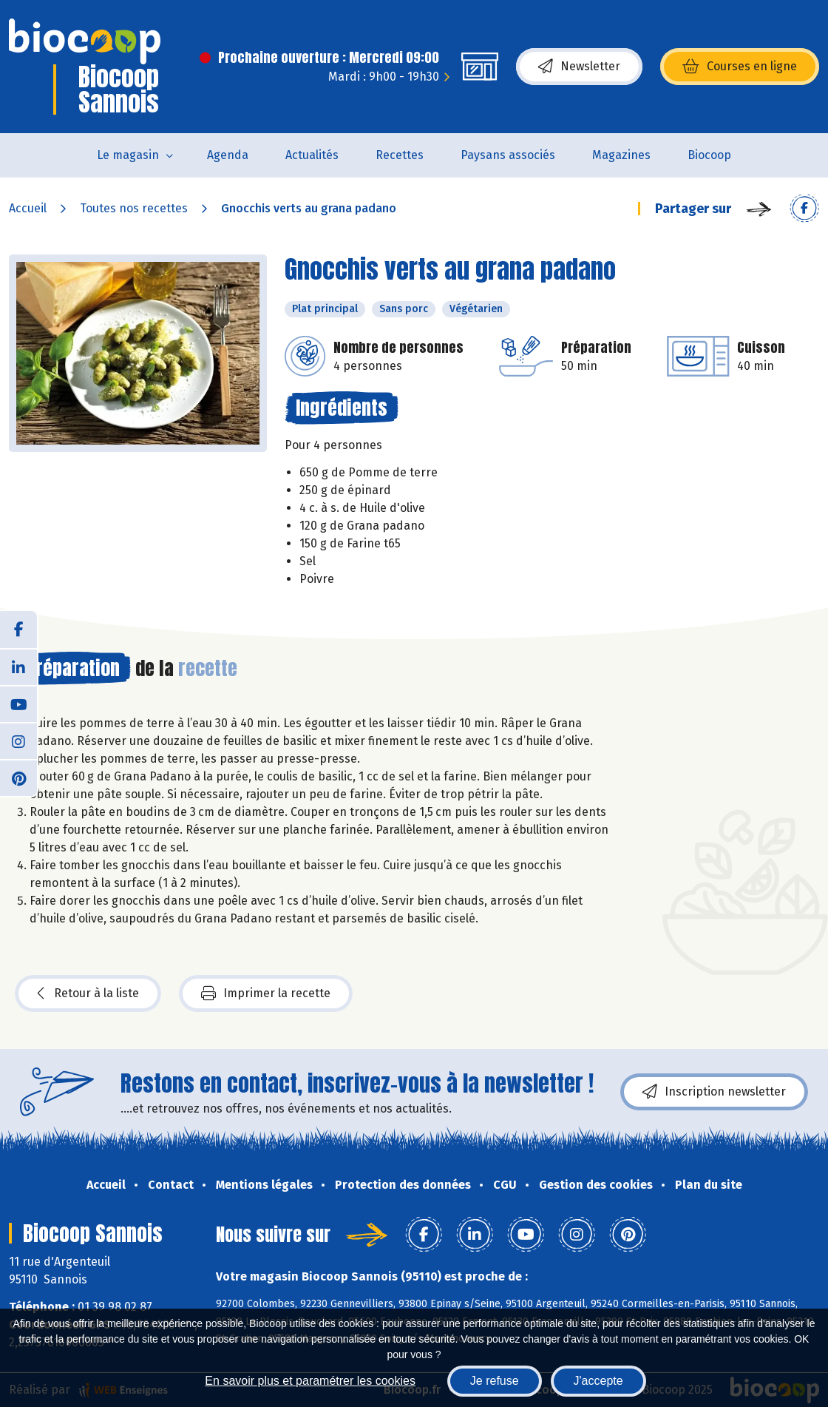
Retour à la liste (88, 993)
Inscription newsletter (714, 1091)
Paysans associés (508, 155)
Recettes (400, 155)
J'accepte (598, 1380)
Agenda (227, 155)
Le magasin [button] (128, 155)
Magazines (621, 155)
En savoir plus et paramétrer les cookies (310, 1380)
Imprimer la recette (265, 993)
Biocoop (709, 155)
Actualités (312, 155)
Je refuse (494, 1380)
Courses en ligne (739, 66)
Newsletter (579, 66)
